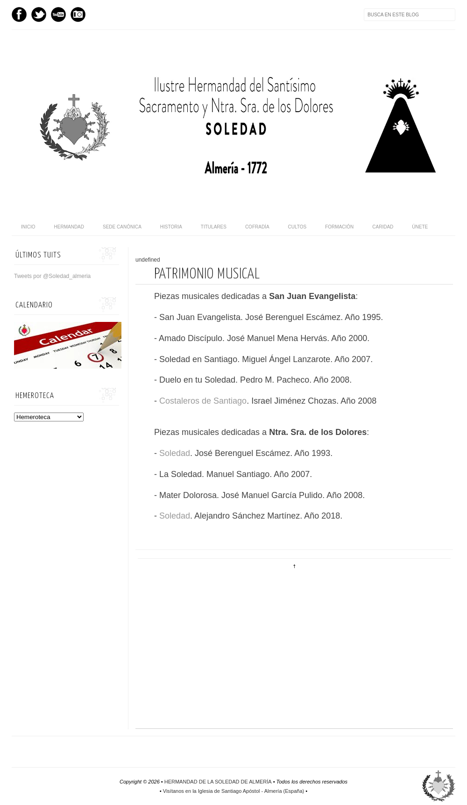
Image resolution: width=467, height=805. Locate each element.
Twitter (38, 14)
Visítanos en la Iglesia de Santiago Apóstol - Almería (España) (233, 791)
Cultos (297, 226)
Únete (420, 226)
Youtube (58, 14)
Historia (171, 226)
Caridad (382, 226)
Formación (339, 226)
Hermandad (69, 226)
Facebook (19, 14)
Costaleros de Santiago (203, 401)
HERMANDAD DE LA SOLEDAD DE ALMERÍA (218, 781)
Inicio (28, 226)
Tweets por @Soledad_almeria (52, 276)
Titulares (213, 226)
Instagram (78, 14)
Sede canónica (122, 226)
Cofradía (257, 226)
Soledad (174, 453)
